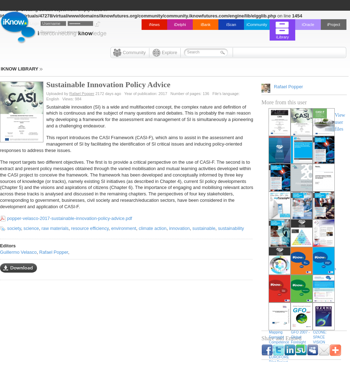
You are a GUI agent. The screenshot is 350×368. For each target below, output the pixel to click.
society (14, 228)
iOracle (308, 24)
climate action (152, 228)
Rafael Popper (81, 93)
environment (123, 228)
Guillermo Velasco (18, 252)
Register (48, 32)
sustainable (204, 228)
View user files (340, 122)
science (31, 228)
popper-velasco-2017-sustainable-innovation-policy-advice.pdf (69, 218)
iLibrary (282, 37)
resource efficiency (90, 228)
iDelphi (180, 24)
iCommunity (256, 24)
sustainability (231, 228)
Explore (169, 52)
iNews (154, 24)
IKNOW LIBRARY (22, 69)
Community (134, 52)
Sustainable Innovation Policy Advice (108, 84)
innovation (179, 228)
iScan (231, 24)
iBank (206, 24)
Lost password (71, 32)
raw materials (55, 228)
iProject (333, 24)
